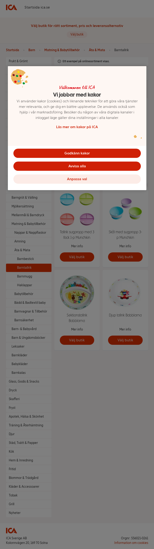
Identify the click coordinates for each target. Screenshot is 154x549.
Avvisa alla (77, 166)
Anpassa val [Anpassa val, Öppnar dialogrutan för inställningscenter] (77, 179)
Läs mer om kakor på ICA (77, 127)
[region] (77, 128)
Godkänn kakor (77, 153)
